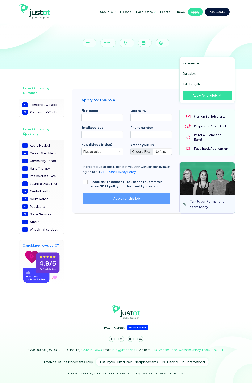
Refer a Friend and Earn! (208, 137)
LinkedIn (139, 340)
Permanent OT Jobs (40, 112)
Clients (165, 12)
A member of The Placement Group (68, 362)
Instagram (130, 340)
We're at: (181, 350)
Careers (131, 327)
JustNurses (124, 362)
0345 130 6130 (217, 12)
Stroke (31, 222)
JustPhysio (107, 362)
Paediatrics (34, 206)
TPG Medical (169, 362)
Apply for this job (205, 95)
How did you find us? (97, 144)
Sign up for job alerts (209, 116)
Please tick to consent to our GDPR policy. (128, 184)
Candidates (144, 12)
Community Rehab (39, 161)
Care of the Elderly (39, 153)
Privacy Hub (108, 373)
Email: (120, 350)
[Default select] (102, 151)
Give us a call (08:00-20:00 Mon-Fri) (65, 350)
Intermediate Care (39, 176)
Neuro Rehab (35, 199)
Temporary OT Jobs (39, 104)
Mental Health (36, 191)
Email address (92, 128)
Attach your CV (142, 145)
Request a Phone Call (210, 126)
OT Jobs (125, 12)
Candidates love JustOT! (41, 263)
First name (89, 111)
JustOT (35, 11)
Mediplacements (146, 362)
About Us (106, 12)
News (181, 12)
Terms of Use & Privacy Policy (84, 373)
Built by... (179, 373)
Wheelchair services (40, 229)
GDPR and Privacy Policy (118, 172)
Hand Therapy (36, 168)
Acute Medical (36, 145)
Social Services (36, 214)
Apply (195, 12)
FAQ (107, 328)
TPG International (192, 362)
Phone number (141, 128)
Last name (138, 111)
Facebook (111, 340)
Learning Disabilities (40, 183)
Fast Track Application (211, 148)
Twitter (120, 340)
